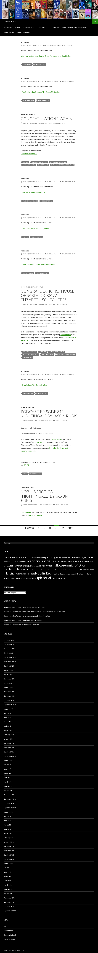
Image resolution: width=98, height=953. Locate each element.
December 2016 (10, 795)
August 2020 (8, 670)
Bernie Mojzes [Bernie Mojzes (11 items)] (81, 557)
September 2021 (10, 657)
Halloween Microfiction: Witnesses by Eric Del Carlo (23, 620)
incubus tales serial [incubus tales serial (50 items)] (16, 569)
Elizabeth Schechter (39, 162)
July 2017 (7, 765)
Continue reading (29, 153)
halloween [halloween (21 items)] (47, 565)
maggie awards (47, 354)
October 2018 (9, 700)
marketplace (43, 165)
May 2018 (7, 722)
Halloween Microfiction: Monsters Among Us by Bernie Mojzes (27, 616)
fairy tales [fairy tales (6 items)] (7, 566)
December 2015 (10, 846)
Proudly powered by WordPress (14, 950)
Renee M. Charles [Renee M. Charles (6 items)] (85, 574)
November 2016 (10, 799)
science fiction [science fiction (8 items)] (9, 578)
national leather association (62, 165)
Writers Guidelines (23, 33)
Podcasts (25, 42)
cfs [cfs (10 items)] (62, 562)
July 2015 (7, 868)
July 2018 (7, 713)
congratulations (29, 351)
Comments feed (10, 935)
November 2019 (10, 679)
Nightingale (26, 512)
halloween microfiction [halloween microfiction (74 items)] (69, 565)
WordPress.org (9, 939)
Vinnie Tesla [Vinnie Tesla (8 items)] (62, 578)
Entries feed (8, 931)
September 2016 (10, 808)
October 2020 (9, 666)
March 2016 (8, 833)
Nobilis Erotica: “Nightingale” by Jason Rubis (44, 496)
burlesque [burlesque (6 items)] (7, 562)
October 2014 (9, 906)
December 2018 (10, 692)
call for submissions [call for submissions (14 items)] (19, 561)
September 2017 (10, 756)
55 (50, 528)
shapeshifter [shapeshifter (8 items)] (18, 578)
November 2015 (10, 851)
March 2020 (8, 675)
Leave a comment (66, 45)
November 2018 (10, 696)
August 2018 (8, 709)
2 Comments (59, 123)
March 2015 (8, 885)
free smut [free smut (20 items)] (23, 565)
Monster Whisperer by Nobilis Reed (74, 27)
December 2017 (10, 743)
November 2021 (10, 649)
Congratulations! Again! (47, 118)
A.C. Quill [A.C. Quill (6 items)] (6, 558)
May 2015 (7, 876)
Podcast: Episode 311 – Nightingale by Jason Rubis (49, 413)
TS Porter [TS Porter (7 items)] (54, 578)
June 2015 (7, 872)
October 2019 (9, 683)
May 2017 (7, 773)
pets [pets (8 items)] (62, 574)
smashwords (28, 357)
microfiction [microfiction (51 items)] (12, 573)
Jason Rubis (39, 442)
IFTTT (26, 465)
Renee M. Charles (43, 100)
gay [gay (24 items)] (30, 565)
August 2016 (8, 812)
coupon (43, 351)
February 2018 (9, 735)
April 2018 (7, 726)
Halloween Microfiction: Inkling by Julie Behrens (21, 625)
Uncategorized (27, 487)
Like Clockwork (35, 515)
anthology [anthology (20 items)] (52, 557)
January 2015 (8, 894)
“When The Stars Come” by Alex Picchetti (38, 264)
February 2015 (9, 889)
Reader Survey (9, 33)
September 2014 (10, 911)
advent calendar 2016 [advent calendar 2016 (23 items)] (21, 557)
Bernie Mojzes (28, 393)
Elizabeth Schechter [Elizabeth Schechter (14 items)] (73, 561)
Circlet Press (10, 21)
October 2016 (9, 803)
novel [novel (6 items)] (59, 574)
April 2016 (7, 829)
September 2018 (10, 705)
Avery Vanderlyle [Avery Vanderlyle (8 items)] (63, 558)
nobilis (24, 407)
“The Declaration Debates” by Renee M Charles (40, 92)
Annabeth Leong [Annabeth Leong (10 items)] (39, 558)
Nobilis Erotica (39, 64)
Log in (6, 926)
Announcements (28, 114)
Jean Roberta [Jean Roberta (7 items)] (33, 570)
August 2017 (8, 760)
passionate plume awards (65, 354)
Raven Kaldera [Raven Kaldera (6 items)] (75, 574)
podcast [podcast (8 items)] (67, 574)
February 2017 (9, 786)
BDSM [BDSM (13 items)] (72, 557)
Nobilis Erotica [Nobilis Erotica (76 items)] (46, 573)
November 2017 (10, 748)
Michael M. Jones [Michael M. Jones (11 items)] (87, 570)
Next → (71, 528)
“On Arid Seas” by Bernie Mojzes (34, 385)
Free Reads (55, 27)
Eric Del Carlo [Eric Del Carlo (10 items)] (87, 562)
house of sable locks (58, 162)
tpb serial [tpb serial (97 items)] (44, 578)
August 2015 (8, 863)
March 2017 (8, 782)
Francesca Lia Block (30, 201)
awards (26, 162)
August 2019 (8, 687)
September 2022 (10, 644)
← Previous (28, 528)
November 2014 (10, 902)
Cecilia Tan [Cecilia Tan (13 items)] (56, 561)
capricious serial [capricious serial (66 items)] (39, 561)
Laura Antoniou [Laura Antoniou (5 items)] (70, 570)
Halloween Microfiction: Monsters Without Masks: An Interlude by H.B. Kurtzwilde (34, 612)
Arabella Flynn (50, 45)
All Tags (17, 27)
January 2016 (8, 842)
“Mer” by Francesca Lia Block (33, 192)
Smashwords (66, 334)
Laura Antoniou (29, 165)
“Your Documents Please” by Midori (35, 228)
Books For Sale (29, 27)
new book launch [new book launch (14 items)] (27, 573)
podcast (31, 407)
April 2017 (7, 778)
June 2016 (7, 821)
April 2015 (7, 881)
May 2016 (7, 825)
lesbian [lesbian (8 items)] (77, 570)
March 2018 (8, 730)
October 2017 (9, 752)
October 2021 (9, 653)
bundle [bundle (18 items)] (90, 557)
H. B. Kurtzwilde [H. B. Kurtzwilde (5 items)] (37, 566)
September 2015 (10, 859)
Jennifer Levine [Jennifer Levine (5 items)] (43, 570)
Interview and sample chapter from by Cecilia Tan (46, 56)
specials (39, 287)
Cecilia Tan (27, 64)
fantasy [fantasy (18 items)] (14, 565)
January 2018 (8, 739)
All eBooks (7, 27)
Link (24, 45)
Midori (25, 237)
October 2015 (9, 855)
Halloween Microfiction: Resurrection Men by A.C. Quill (24, 607)
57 (63, 528)
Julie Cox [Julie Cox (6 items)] (62, 570)
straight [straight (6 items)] (34, 578)
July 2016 (7, 816)
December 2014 (10, 898)
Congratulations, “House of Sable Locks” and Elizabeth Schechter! (47, 295)
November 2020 (10, 662)
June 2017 (7, 769)
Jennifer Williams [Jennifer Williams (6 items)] (53, 570)
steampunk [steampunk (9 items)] (27, 578)
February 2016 (9, 838)
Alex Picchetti (28, 273)
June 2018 (7, 717)
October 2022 (9, 640)
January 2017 (8, 790)
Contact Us (43, 27)
